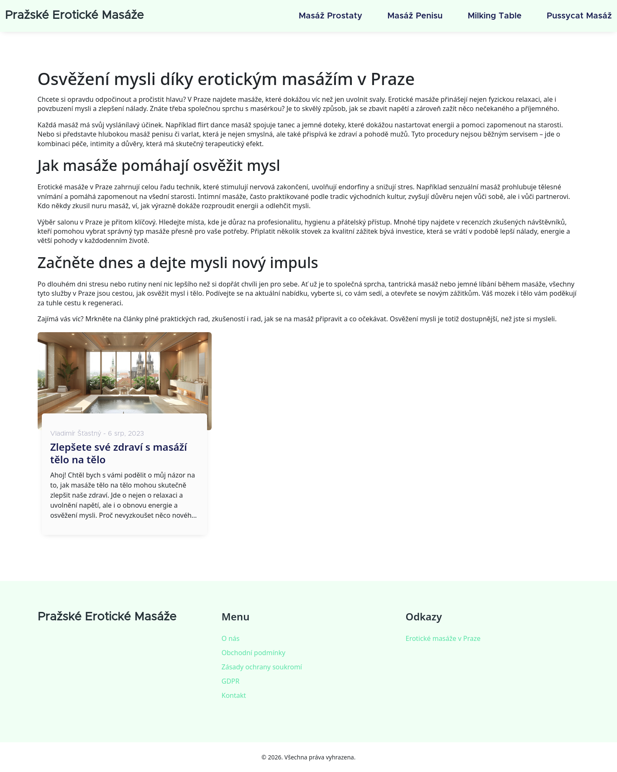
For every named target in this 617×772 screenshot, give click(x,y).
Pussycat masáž (579, 16)
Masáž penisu (415, 16)
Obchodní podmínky (254, 652)
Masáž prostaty (330, 16)
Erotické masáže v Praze (443, 638)
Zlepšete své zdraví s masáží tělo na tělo (118, 453)
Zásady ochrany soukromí (262, 666)
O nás (231, 638)
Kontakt (234, 695)
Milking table (495, 16)
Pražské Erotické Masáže (74, 15)
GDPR (231, 681)
